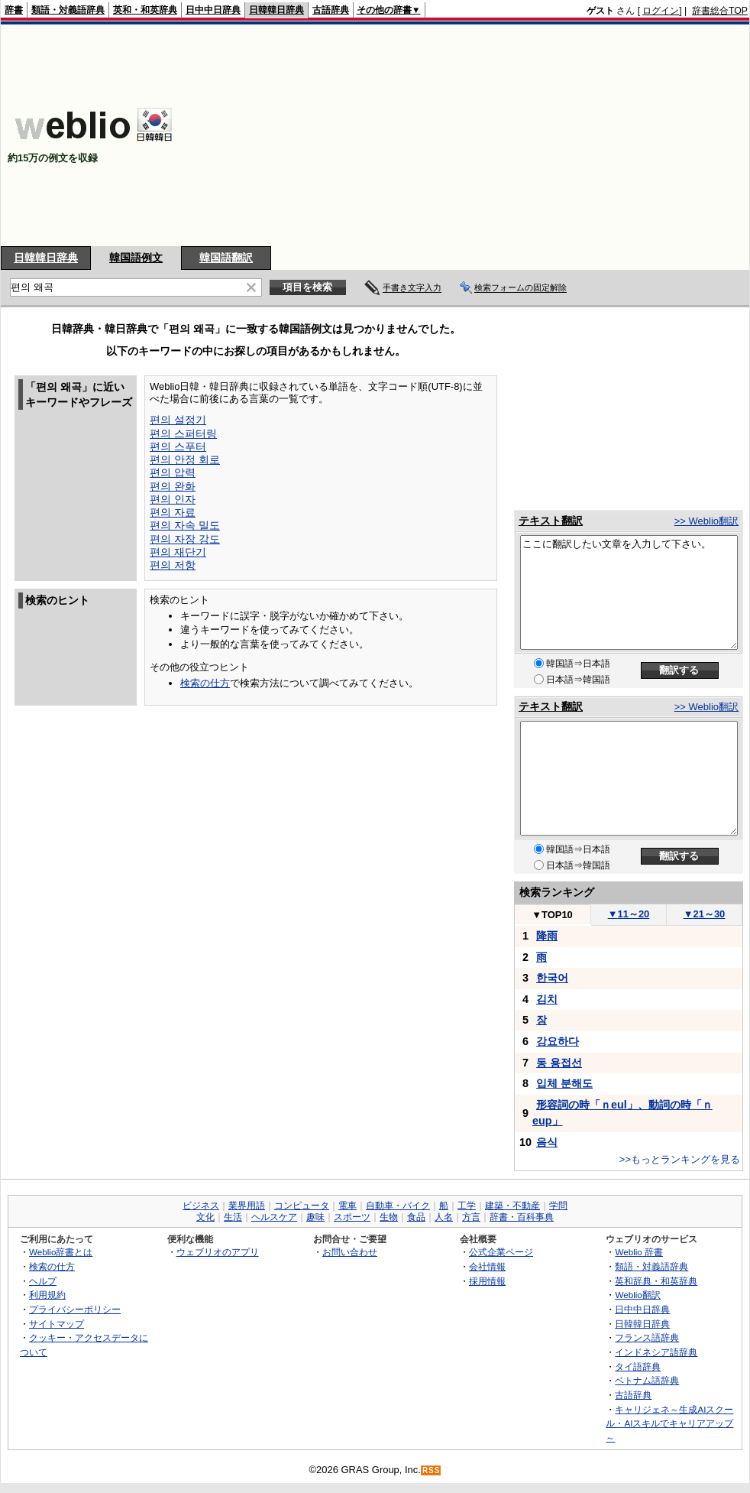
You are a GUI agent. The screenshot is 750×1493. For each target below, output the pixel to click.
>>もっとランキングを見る (679, 1159)
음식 (547, 1142)
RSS (431, 1470)
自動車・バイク (398, 1205)
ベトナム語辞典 (647, 1380)
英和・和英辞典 (145, 10)
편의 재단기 (178, 552)
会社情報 (487, 1266)
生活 (233, 1217)
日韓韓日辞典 (276, 10)
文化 (205, 1217)
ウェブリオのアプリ (217, 1252)
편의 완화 (173, 486)
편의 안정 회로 (185, 459)
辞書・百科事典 (522, 1217)
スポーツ (352, 1217)
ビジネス (201, 1205)
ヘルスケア (274, 1217)
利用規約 (47, 1295)
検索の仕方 (205, 683)
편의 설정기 (178, 420)
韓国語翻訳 (226, 258)
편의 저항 (173, 565)
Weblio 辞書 (639, 1252)
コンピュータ (301, 1205)
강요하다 (557, 1041)
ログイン (660, 10)
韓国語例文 (136, 258)
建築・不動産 (512, 1205)
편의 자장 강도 (185, 539)
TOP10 (552, 914)
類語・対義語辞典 (68, 10)
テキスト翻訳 (551, 520)
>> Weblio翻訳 (706, 521)
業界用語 (246, 1205)
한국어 (552, 978)
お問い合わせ (349, 1252)
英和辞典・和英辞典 (656, 1281)
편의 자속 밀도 (185, 525)
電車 (347, 1205)
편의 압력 (173, 472)
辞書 (14, 10)
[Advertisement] (471, 135)
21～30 (705, 914)
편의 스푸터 (178, 446)
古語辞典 (330, 10)
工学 (466, 1205)
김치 (547, 999)
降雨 (547, 936)
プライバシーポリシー (75, 1309)
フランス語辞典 (647, 1337)
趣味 (315, 1217)
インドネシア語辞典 (656, 1352)
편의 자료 (173, 512)
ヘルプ (43, 1281)
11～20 (629, 914)
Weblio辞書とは (60, 1252)
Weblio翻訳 (637, 1295)
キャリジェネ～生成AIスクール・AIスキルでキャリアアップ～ (669, 1423)
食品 (416, 1217)
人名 (444, 1217)
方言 (471, 1217)
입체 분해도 (564, 1083)
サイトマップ (56, 1324)
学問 (558, 1205)
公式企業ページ (501, 1252)
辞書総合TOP (720, 10)
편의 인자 (173, 499)
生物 (389, 1217)
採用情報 (487, 1281)
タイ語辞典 (638, 1366)
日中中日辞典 (213, 10)
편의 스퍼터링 (183, 433)
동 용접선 (559, 1062)
